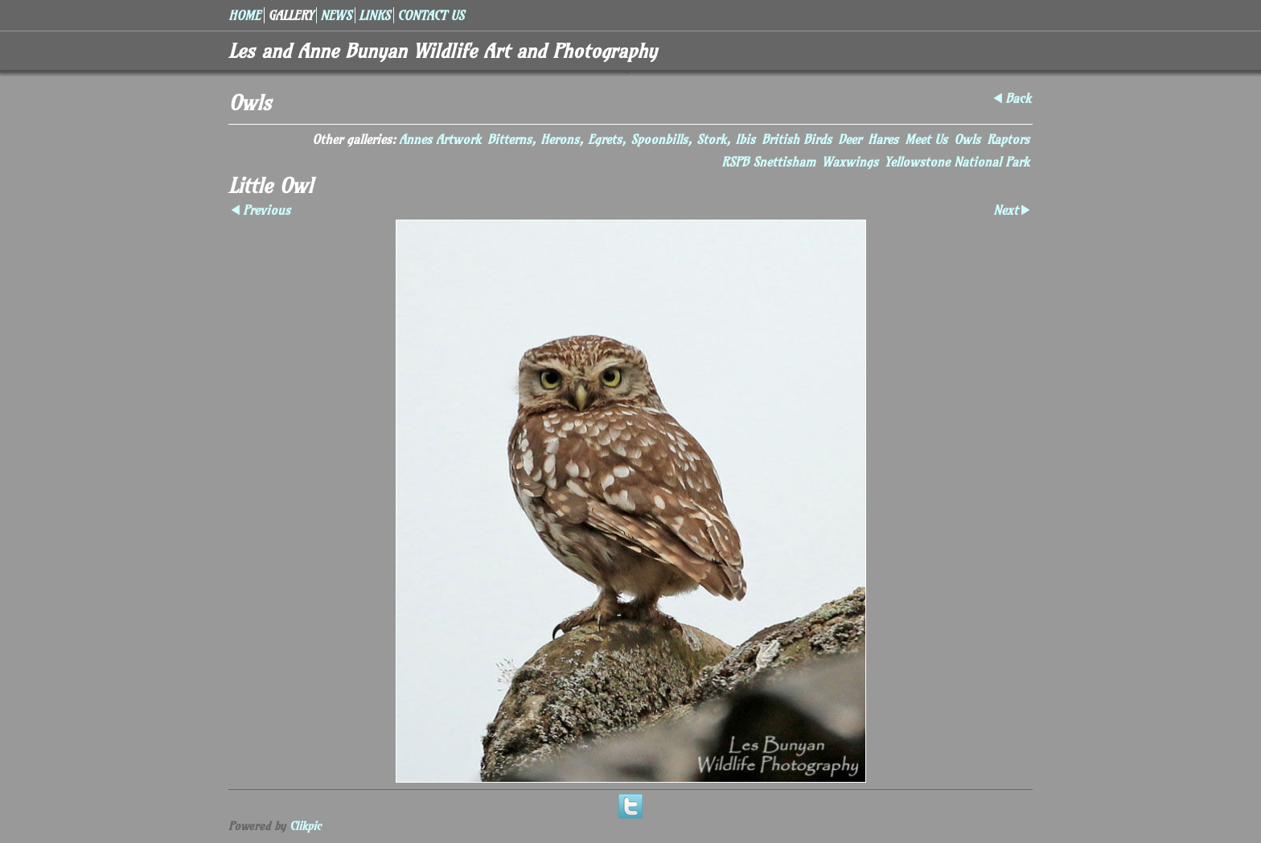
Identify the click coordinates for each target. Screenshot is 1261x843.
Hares (883, 139)
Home (244, 15)
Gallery (290, 15)
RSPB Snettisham (768, 162)
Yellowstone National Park (957, 162)
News (335, 15)
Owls (967, 139)
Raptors (1008, 139)
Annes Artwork (440, 139)
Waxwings (850, 162)
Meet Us (926, 139)
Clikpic (305, 826)
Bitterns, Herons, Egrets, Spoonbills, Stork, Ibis (621, 139)
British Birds (797, 139)
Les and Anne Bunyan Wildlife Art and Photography (442, 51)
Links (374, 15)
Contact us (430, 15)
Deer (849, 139)
